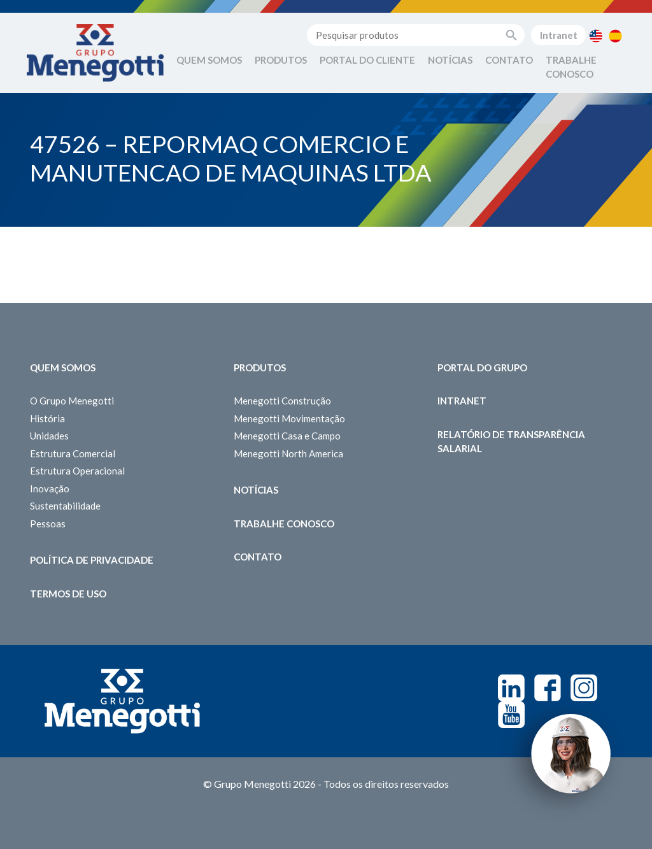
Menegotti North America (288, 453)
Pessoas (48, 523)
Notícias (450, 60)
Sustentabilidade (65, 505)
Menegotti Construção (282, 400)
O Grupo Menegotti (72, 400)
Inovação (49, 488)
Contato (509, 60)
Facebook (547, 687)
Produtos (281, 60)
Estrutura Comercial (72, 453)
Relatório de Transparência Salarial (511, 442)
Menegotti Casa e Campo (287, 435)
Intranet (559, 35)
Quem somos (63, 367)
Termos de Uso (68, 593)
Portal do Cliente (367, 60)
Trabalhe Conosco (571, 67)
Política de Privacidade (91, 560)
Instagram (583, 687)
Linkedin (511, 687)
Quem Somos (209, 60)
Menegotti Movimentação (289, 418)
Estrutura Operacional (77, 470)
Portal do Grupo (482, 367)
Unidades (49, 435)
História (47, 418)
